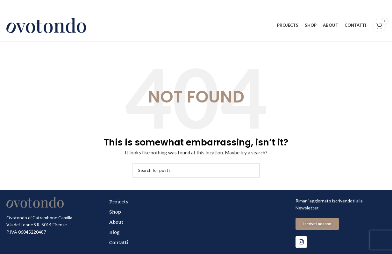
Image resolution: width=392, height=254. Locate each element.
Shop (115, 212)
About (116, 222)
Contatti (118, 242)
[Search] (196, 170)
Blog (114, 232)
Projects (118, 202)
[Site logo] (46, 25)
